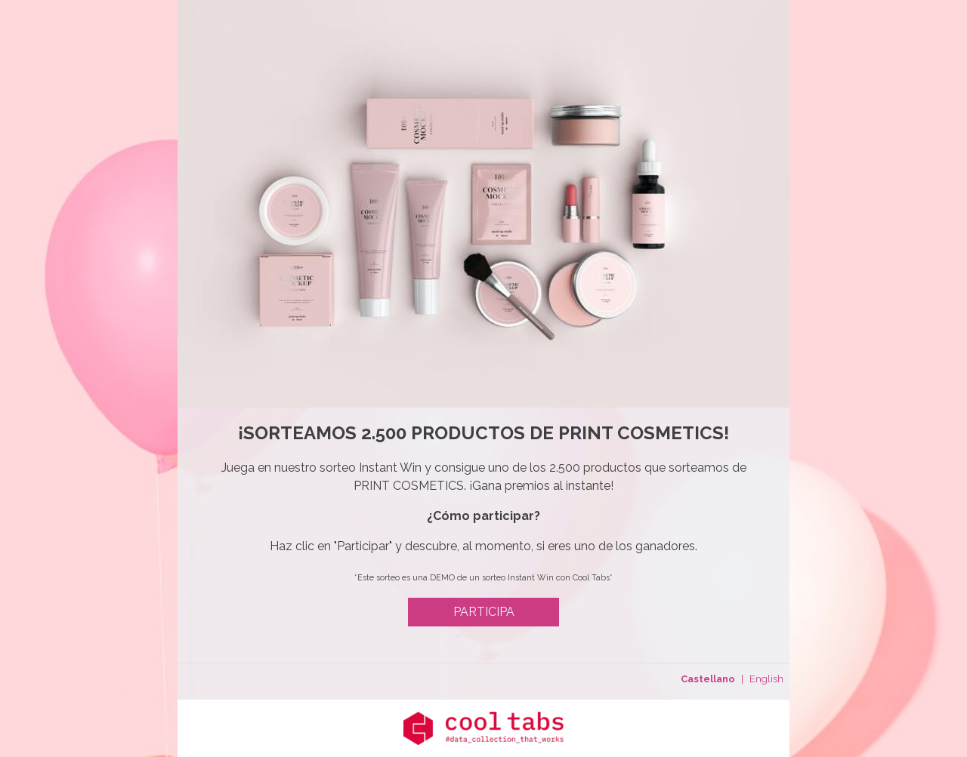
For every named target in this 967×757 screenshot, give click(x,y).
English (766, 679)
